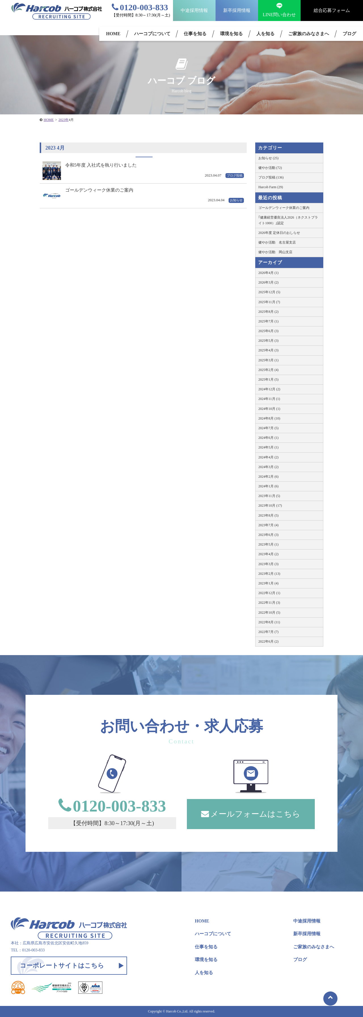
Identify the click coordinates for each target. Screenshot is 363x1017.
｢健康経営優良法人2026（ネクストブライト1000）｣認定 (288, 220)
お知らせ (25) (268, 158)
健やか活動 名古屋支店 (277, 242)
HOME (113, 33)
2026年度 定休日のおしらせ (279, 233)
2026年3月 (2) (268, 282)
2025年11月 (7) (269, 302)
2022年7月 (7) (268, 632)
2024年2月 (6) (268, 477)
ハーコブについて (152, 33)
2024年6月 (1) (268, 438)
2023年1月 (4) (268, 583)
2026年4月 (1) (268, 273)
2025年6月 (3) (268, 331)
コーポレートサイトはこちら (62, 965)
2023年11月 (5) (269, 496)
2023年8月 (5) (268, 515)
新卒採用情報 (236, 10)
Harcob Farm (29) (270, 187)
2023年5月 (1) (268, 544)
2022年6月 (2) (268, 641)
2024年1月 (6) (268, 486)
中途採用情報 (194, 10)
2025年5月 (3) (268, 341)
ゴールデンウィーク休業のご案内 (283, 208)
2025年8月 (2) (268, 312)
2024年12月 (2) (269, 389)
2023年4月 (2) (268, 554)
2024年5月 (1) (268, 447)
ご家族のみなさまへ (308, 33)
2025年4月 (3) (268, 350)
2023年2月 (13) (269, 574)
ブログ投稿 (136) (271, 177)
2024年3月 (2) (268, 467)
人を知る (265, 33)
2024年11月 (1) (269, 399)
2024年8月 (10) (269, 418)
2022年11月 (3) (269, 603)
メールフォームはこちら (250, 814)
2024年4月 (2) (268, 457)
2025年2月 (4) (268, 370)
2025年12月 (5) (269, 292)
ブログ (300, 959)
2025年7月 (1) (268, 321)
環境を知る (231, 33)
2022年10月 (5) (269, 613)
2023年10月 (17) (270, 506)
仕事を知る (195, 33)
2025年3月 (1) (268, 360)
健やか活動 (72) (270, 168)
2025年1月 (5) (268, 379)
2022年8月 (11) (269, 622)
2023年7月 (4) (268, 525)
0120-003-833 (140, 7)
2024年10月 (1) (269, 409)
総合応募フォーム (332, 10)
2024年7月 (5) (268, 428)
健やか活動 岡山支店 (275, 252)
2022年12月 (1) (269, 593)
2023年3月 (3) (268, 564)
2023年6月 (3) (268, 535)
